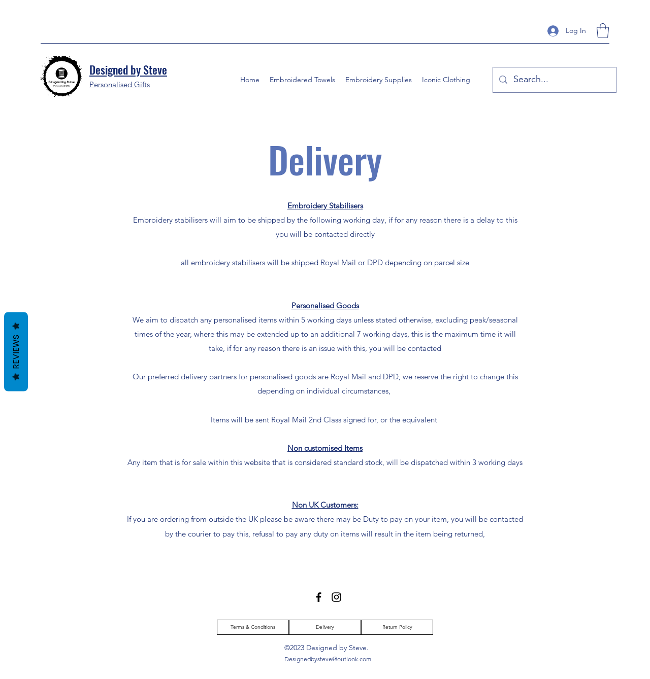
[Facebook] (318, 597)
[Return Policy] (397, 627)
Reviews (16, 351)
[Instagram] (336, 597)
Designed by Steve (128, 69)
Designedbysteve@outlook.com (327, 659)
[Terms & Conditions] (253, 627)
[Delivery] (325, 627)
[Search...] (554, 79)
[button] (603, 30)
